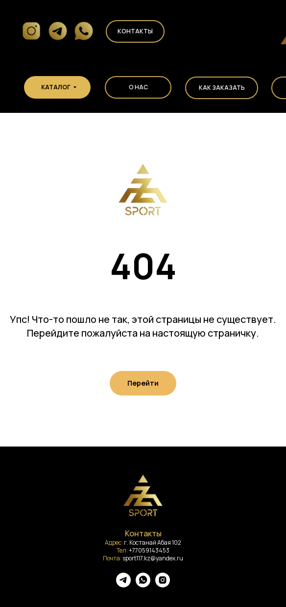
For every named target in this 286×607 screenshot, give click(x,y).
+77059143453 (149, 550)
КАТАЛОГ (56, 87)
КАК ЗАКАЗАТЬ (222, 87)
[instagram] (162, 585)
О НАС (138, 87)
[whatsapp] (143, 585)
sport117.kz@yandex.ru (152, 558)
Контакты (135, 31)
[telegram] (123, 585)
